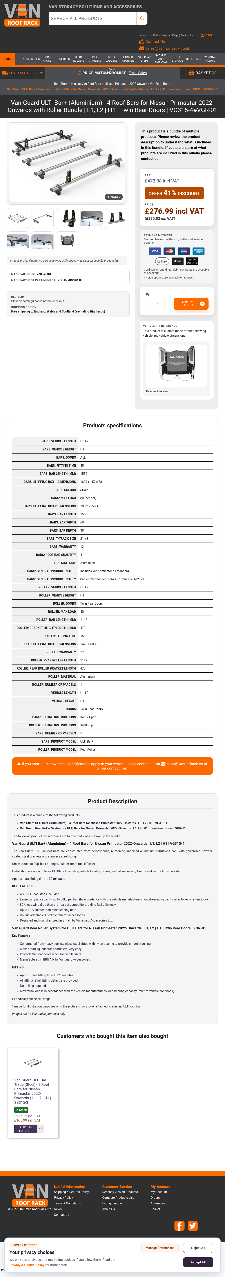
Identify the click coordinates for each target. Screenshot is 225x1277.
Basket (155, 1209)
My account (159, 1192)
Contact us (61, 1214)
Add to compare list (40, 1129)
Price (149, 204)
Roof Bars (63, 59)
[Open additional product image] (18, 218)
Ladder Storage (128, 59)
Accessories (30, 59)
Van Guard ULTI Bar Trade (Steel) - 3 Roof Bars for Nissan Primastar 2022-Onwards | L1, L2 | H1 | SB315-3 (32, 1091)
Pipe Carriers (95, 59)
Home (7, 59)
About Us (145, 35)
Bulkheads (193, 59)
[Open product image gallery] (67, 163)
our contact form (114, 768)
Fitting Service (161, 35)
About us (108, 1209)
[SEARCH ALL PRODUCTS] (93, 18)
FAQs (175, 35)
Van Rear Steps (144, 59)
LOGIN (206, 35)
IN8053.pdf (88, 725)
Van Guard (44, 274)
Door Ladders (111, 59)
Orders (155, 1197)
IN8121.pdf (88, 717)
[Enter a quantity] (158, 304)
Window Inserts (209, 59)
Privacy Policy (63, 1197)
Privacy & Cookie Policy (26, 1265)
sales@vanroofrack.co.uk (164, 48)
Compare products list (118, 1197)
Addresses (158, 1203)
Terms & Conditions (67, 1203)
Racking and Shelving (161, 59)
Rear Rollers (78, 59)
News (58, 1209)
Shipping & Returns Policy (71, 1192)
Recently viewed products (120, 1192)
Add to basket (25, 1129)
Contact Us (186, 35)
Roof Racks (47, 59)
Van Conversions (112, 71)
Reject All (198, 1248)
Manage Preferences (160, 1248)
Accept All (198, 1262)
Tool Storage (177, 59)
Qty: (147, 294)
